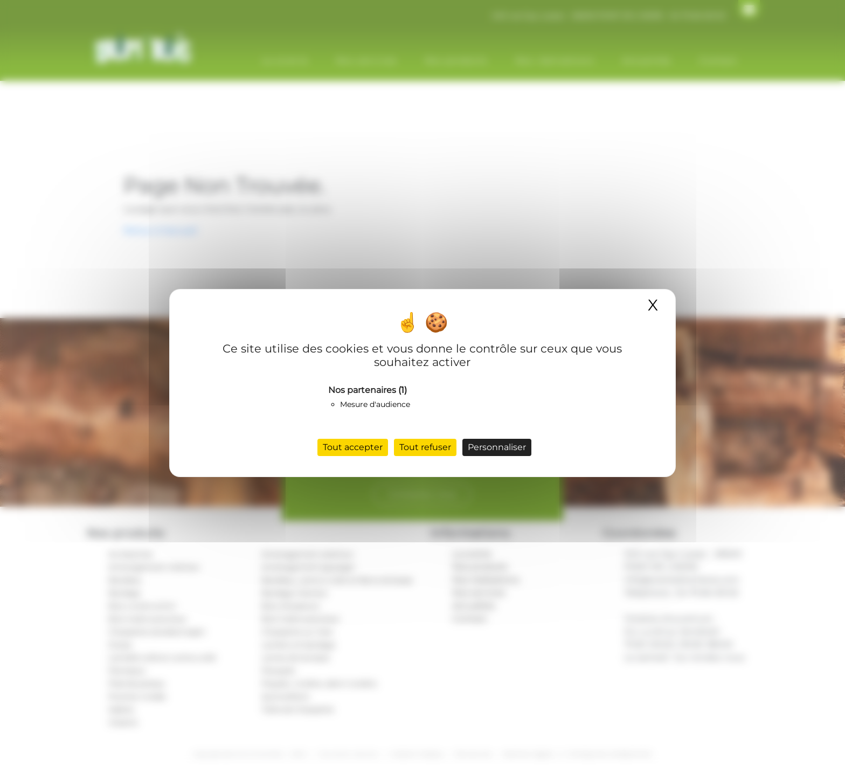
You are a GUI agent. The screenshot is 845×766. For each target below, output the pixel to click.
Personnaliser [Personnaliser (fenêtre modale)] (497, 447)
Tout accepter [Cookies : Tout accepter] (353, 447)
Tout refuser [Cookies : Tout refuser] (425, 447)
